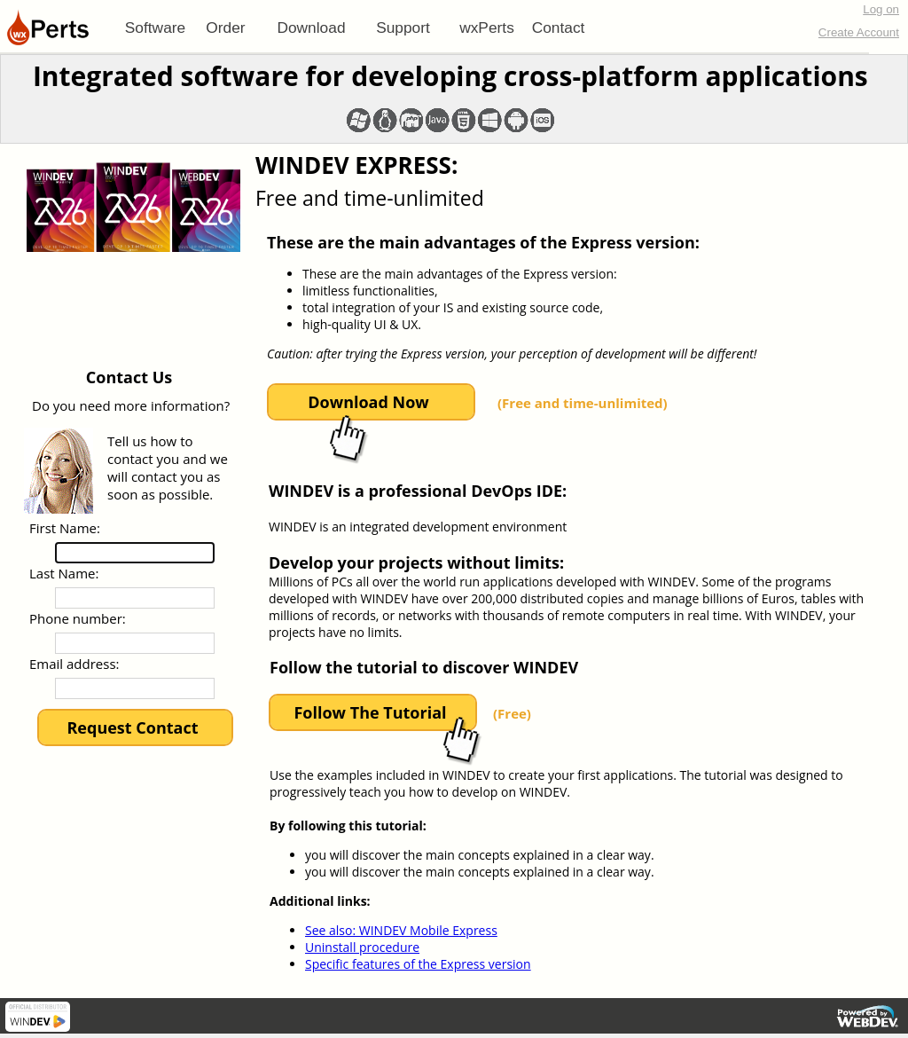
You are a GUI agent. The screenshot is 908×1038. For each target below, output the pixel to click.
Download (311, 27)
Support (403, 27)
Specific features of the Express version (418, 963)
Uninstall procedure (362, 947)
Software (155, 27)
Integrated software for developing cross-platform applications (450, 76)
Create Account (858, 32)
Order (225, 27)
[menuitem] (155, 27)
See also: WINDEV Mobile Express (401, 930)
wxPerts (486, 27)
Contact (558, 27)
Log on (881, 9)
